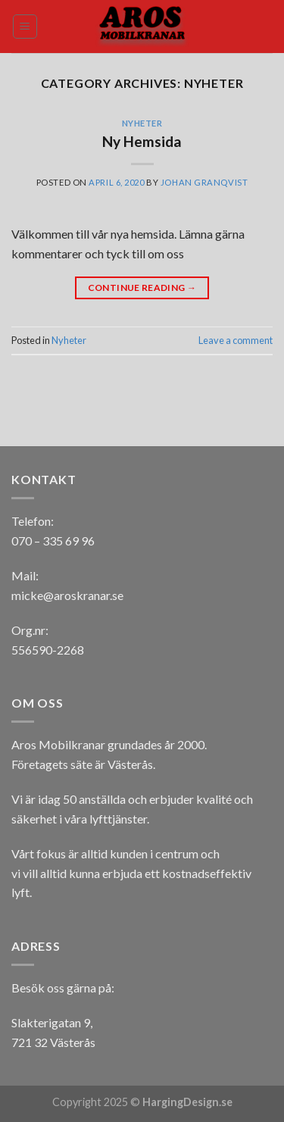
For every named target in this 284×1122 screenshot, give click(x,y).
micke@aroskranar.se (67, 595)
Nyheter (142, 123)
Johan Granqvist (204, 182)
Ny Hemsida (142, 141)
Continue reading (142, 287)
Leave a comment (235, 340)
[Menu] (25, 26)
